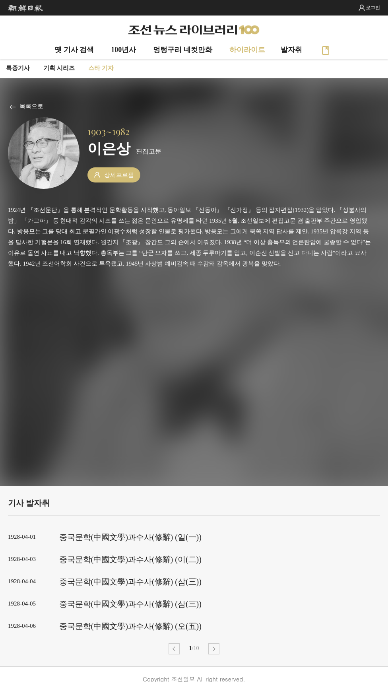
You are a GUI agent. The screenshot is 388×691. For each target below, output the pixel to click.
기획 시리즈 (59, 68)
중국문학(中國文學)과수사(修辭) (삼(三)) (130, 581)
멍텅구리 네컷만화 (182, 50)
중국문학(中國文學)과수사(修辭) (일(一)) (130, 537)
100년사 (123, 50)
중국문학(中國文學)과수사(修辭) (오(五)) (130, 626)
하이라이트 (247, 50)
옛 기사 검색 (74, 50)
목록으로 (31, 106)
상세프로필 (119, 175)
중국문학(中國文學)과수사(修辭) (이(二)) (130, 559)
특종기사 (18, 68)
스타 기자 (101, 68)
